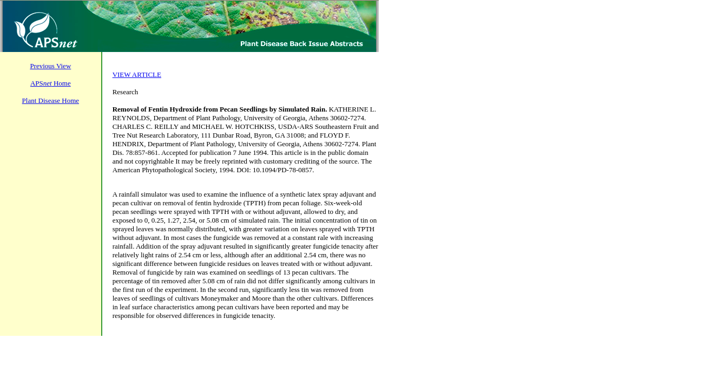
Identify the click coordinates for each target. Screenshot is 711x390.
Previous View (50, 66)
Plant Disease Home (50, 100)
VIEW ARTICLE (137, 74)
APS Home (50, 83)
